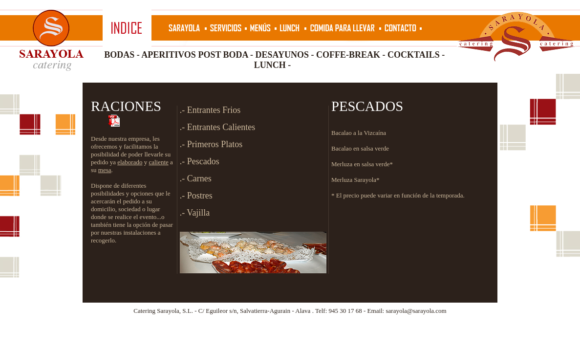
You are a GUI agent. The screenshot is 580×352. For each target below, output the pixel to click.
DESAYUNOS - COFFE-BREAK (318, 55)
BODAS (119, 55)
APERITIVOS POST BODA (194, 55)
